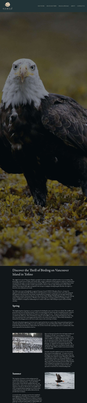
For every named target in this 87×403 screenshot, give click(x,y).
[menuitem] (41, 6)
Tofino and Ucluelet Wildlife (13, 337)
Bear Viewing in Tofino (10, 309)
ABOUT (73, 6)
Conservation (28, 374)
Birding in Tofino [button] (52, 283)
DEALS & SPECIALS (64, 6)
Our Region (27, 373)
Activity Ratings (8, 379)
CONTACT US (81, 6)
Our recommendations (11, 329)
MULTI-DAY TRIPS (51, 6)
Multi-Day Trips (8, 371)
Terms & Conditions (9, 377)
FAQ (26, 378)
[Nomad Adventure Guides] (7, 6)
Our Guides (27, 371)
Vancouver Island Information (13, 327)
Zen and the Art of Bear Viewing (12, 311)
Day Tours (7, 369)
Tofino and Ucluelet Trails (12, 335)
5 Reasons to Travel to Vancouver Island (14, 313)
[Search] (43, 299)
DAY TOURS (41, 6)
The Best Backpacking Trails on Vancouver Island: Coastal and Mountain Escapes (24, 316)
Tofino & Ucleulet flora (11, 332)
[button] (79, 299)
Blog (26, 376)
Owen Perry (10, 400)
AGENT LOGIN (68, 376)
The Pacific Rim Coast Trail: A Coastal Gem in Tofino (17, 318)
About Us (27, 369)
